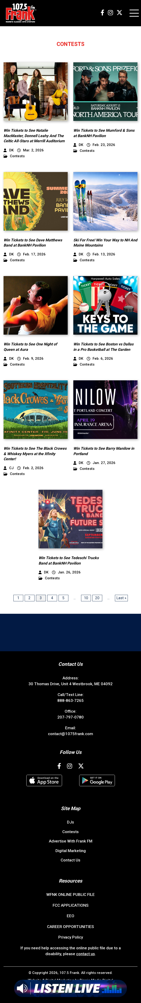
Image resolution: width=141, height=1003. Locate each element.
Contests (14, 156)
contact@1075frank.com (70, 733)
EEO (70, 915)
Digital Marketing (70, 850)
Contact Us (70, 860)
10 (86, 598)
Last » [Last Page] (121, 598)
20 (97, 598)
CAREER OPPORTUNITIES (70, 926)
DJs (70, 822)
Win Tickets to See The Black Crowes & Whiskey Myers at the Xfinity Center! (35, 453)
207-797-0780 (70, 717)
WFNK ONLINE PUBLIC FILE (70, 894)
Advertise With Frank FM (70, 841)
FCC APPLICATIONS (71, 905)
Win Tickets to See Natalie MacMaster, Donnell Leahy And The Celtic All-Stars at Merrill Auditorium (34, 135)
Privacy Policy (70, 937)
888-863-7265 (70, 700)
